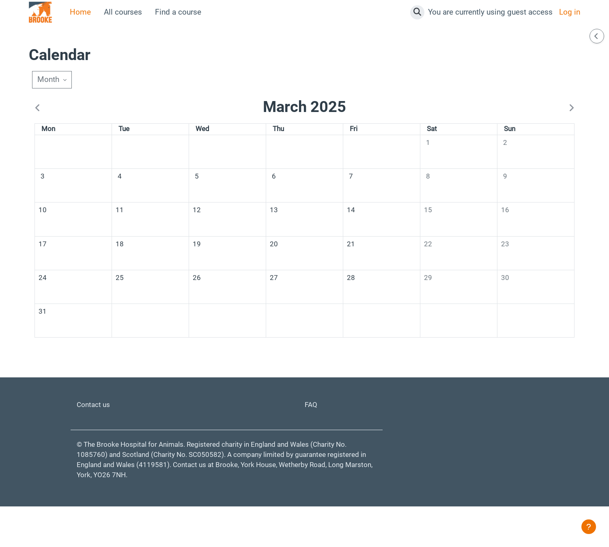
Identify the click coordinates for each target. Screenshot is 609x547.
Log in (569, 12)
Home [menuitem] (80, 12)
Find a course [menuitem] (178, 12)
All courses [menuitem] (123, 12)
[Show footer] (588, 526)
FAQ (311, 438)
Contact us (95, 438)
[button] (417, 12)
